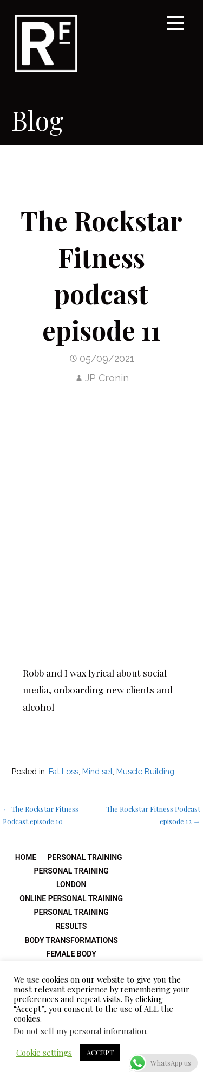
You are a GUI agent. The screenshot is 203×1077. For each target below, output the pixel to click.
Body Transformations (71, 940)
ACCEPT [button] (100, 1052)
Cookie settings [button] (44, 1052)
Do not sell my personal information (80, 1030)
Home (26, 857)
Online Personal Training (71, 898)
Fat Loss (63, 771)
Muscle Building (145, 771)
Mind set (97, 771)
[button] (175, 25)
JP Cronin (107, 378)
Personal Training (84, 857)
